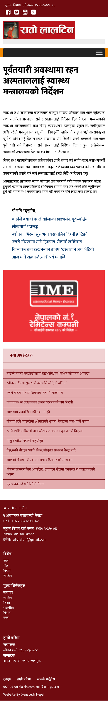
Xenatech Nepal (32, 695)
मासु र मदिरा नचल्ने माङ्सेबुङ (25, 441)
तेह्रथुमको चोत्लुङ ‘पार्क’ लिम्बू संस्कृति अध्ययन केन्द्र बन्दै (41, 450)
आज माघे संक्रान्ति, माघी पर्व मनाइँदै (38, 257)
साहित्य (7, 576)
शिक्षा (6, 603)
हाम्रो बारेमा (24, 679)
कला (6, 561)
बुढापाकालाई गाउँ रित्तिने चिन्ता (25, 484)
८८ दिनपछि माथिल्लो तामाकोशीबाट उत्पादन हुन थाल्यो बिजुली (45, 431)
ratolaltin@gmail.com (29, 539)
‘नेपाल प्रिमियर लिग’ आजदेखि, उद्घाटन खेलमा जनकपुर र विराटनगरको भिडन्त (51, 472)
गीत (5, 566)
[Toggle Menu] (99, 53)
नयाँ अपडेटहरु (21, 355)
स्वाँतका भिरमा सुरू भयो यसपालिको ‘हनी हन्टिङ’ (49, 234)
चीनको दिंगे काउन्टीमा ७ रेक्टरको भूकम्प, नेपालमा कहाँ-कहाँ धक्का (48, 422)
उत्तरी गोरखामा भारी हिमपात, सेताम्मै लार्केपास (47, 242)
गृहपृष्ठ (7, 679)
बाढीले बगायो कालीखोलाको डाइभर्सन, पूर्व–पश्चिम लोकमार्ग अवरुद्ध (48, 374)
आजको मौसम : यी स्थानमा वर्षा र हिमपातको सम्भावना (40, 460)
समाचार (8, 593)
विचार (7, 571)
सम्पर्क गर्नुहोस (46, 679)
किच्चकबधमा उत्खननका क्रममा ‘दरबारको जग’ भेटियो (53, 249)
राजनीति (8, 608)
